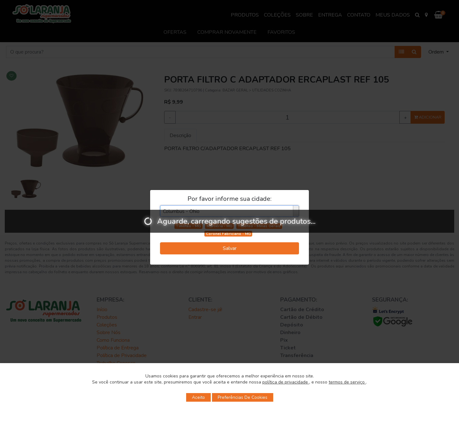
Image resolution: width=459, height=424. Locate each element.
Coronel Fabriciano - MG (228, 233)
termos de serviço (347, 382)
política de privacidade (285, 382)
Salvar (230, 248)
